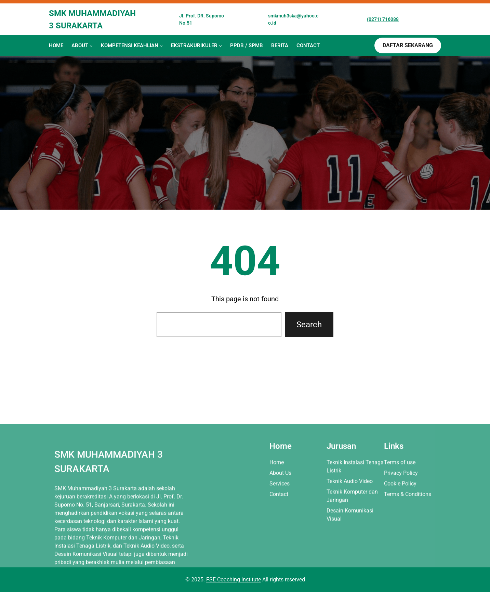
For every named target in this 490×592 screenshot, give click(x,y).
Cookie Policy (400, 529)
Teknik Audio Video (350, 527)
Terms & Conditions (407, 540)
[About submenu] (91, 45)
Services (279, 529)
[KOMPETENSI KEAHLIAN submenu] (161, 45)
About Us (280, 519)
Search (309, 324)
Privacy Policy (401, 519)
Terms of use (399, 508)
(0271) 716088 (383, 19)
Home (276, 508)
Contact (278, 540)
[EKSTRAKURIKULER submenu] (220, 45)
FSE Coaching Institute (233, 579)
